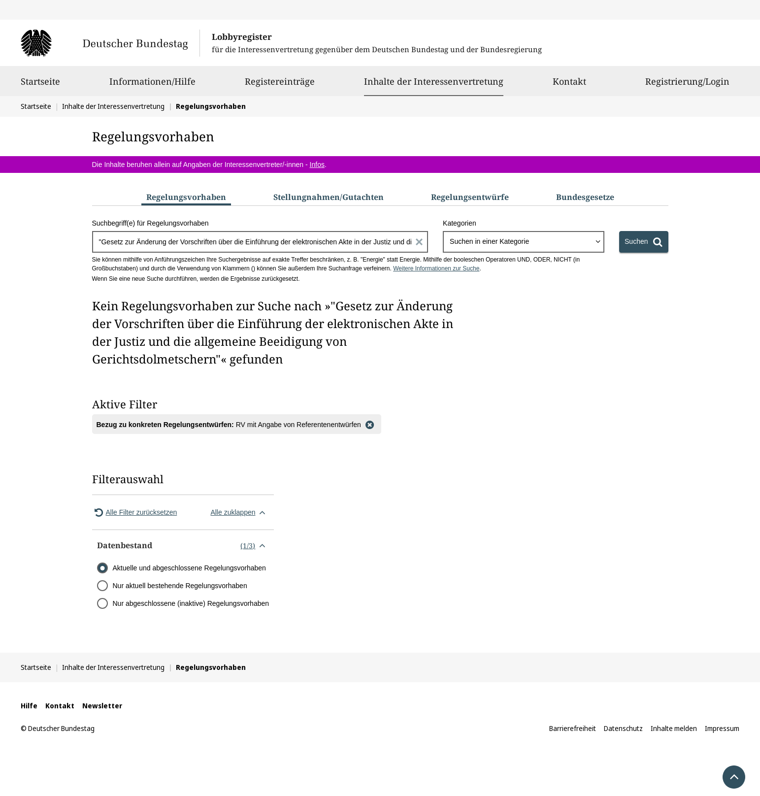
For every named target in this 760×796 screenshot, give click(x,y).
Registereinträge (280, 85)
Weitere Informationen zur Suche (436, 268)
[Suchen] (643, 242)
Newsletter (102, 705)
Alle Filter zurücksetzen (134, 512)
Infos (317, 164)
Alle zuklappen (239, 512)
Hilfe (29, 705)
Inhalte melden (674, 728)
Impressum (722, 728)
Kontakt (569, 85)
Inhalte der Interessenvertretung (433, 81)
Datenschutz (623, 728)
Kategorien (459, 223)
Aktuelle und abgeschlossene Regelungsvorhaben (189, 568)
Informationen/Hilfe (152, 85)
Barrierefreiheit (572, 728)
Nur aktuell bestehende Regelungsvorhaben (180, 586)
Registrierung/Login (687, 85)
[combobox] (523, 242)
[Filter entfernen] (370, 424)
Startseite (40, 85)
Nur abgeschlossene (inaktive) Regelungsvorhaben (191, 603)
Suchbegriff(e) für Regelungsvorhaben (150, 223)
